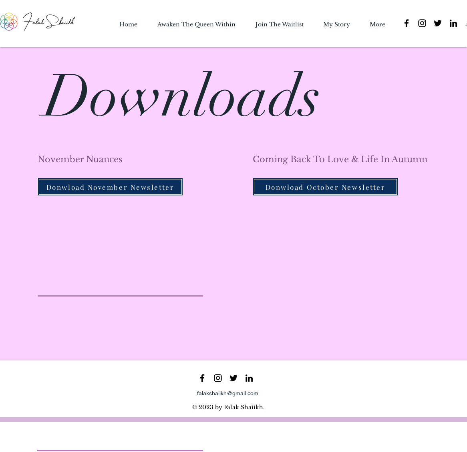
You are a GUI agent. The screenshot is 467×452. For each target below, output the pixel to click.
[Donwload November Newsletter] (110, 187)
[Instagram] (422, 23)
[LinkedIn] (453, 23)
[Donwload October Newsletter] (325, 187)
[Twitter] (438, 23)
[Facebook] (406, 23)
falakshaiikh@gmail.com (227, 393)
